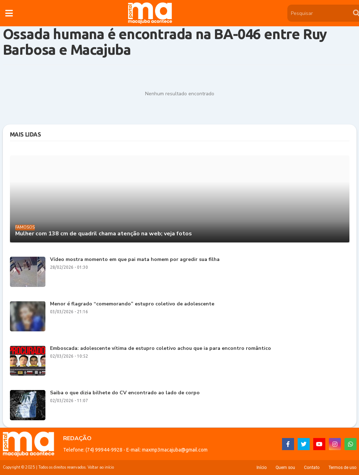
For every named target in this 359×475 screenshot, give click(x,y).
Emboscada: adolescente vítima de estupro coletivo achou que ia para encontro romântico (160, 349)
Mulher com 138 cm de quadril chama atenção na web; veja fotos (103, 233)
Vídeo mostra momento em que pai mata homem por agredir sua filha (135, 260)
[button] (9, 13)
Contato (312, 467)
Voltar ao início (101, 467)
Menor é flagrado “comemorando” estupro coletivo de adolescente (132, 304)
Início (261, 467)
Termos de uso (342, 467)
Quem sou (285, 467)
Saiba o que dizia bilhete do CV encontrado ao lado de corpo (125, 393)
